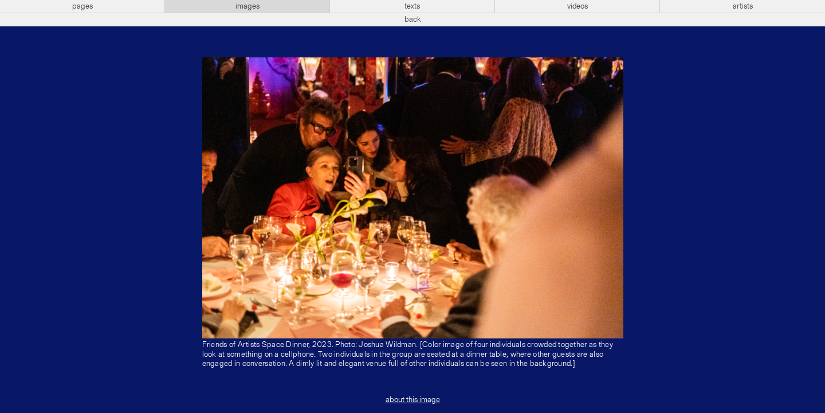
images (247, 6)
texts (412, 6)
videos (577, 6)
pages (82, 6)
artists (743, 6)
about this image (413, 400)
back (412, 19)
